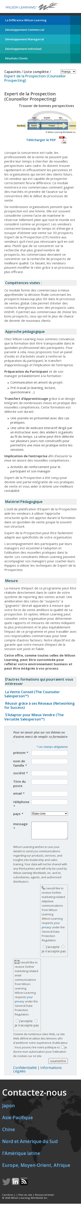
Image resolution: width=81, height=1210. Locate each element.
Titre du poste (19, 783)
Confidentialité (25, 1071)
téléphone (21, 804)
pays (18, 814)
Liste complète (36, 71)
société (20, 773)
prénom (20, 752)
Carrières (7, 1198)
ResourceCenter (44, 1198)
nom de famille (20, 763)
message (20, 826)
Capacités (12, 71)
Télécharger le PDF (41, 140)
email (18, 793)
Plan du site (25, 1198)
